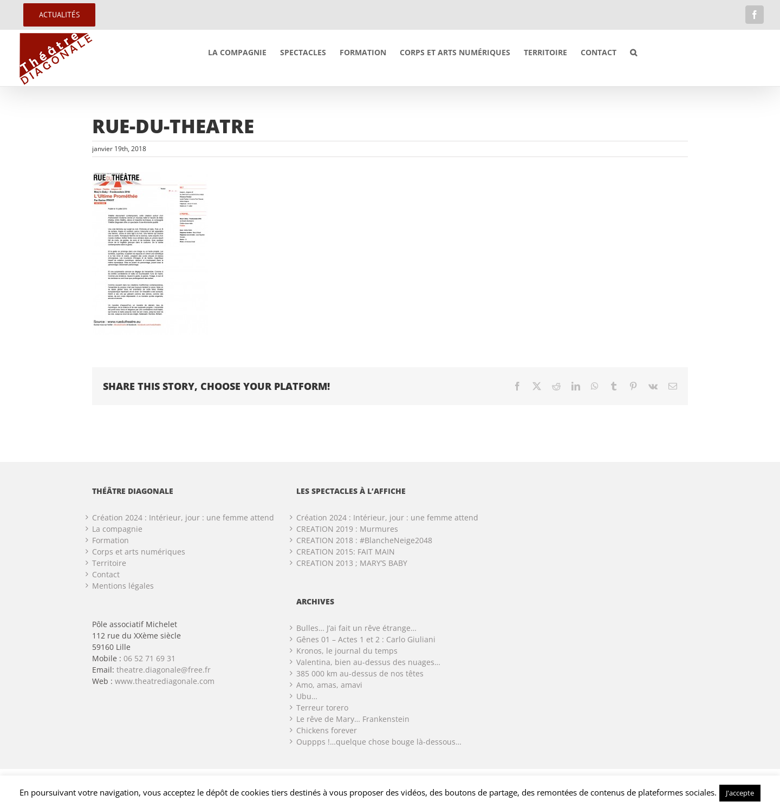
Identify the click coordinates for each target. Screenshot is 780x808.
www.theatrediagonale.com (164, 681)
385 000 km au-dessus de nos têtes (360, 673)
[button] (633, 52)
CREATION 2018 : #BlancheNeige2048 (364, 540)
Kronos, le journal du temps (347, 651)
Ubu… (306, 696)
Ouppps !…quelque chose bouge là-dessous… (378, 742)
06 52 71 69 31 (149, 658)
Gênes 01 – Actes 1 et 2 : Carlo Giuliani (365, 639)
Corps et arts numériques (138, 551)
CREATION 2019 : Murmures (347, 529)
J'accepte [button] (740, 793)
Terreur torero (322, 707)
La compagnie (117, 529)
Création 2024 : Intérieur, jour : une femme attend (183, 517)
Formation (110, 540)
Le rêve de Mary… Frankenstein (353, 719)
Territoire (109, 563)
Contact (106, 574)
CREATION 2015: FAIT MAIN (345, 551)
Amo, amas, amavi (329, 685)
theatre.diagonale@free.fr (163, 669)
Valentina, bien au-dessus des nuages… (368, 662)
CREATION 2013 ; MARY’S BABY (351, 563)
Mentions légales (123, 586)
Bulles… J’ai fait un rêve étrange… (356, 628)
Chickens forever (326, 730)
